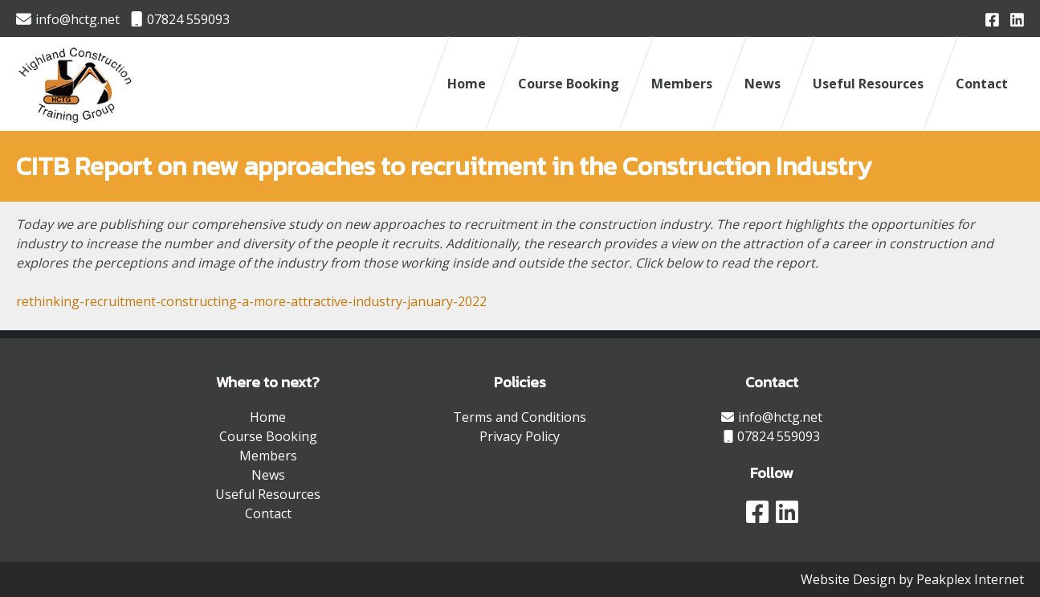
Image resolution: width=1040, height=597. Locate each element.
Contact (982, 83)
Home (466, 83)
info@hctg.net (68, 19)
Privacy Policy (519, 436)
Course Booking (568, 83)
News (762, 83)
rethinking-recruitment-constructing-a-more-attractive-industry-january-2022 (251, 301)
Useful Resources (868, 83)
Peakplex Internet (970, 579)
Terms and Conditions (519, 417)
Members (681, 83)
